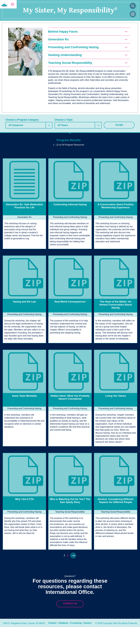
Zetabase (63, 623)
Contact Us (70, 603)
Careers (88, 623)
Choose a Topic (64, 119)
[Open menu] (12, 4)
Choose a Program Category (22, 119)
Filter (119, 125)
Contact (52, 623)
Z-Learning (75, 623)
